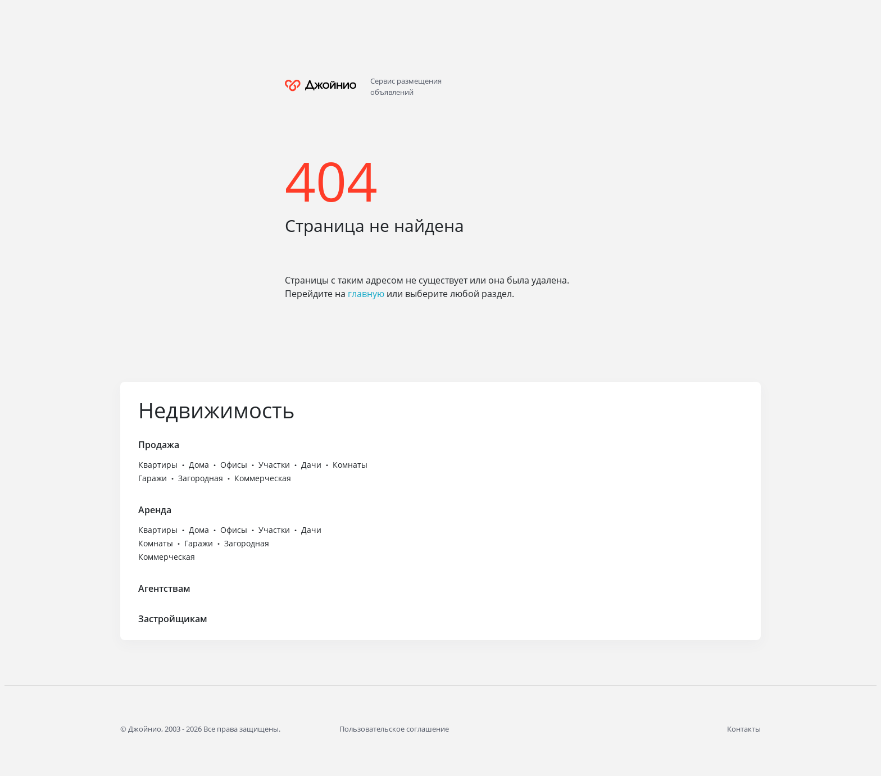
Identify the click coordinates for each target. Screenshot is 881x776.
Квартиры (158, 464)
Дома (199, 464)
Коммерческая (262, 478)
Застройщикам (172, 619)
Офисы (233, 464)
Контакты (744, 729)
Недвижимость (216, 409)
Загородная (200, 478)
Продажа (158, 445)
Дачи (311, 464)
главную (366, 293)
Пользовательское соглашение (394, 729)
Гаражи (152, 478)
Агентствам (164, 588)
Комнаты (350, 464)
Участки (274, 464)
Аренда (154, 510)
